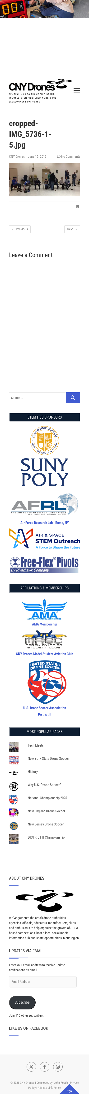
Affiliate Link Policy (49, 1087)
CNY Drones (17, 156)
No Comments (70, 156)
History (33, 772)
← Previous (20, 229)
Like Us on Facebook (28, 1028)
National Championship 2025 (47, 798)
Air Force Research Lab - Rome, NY (44, 523)
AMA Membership (44, 624)
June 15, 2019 (37, 156)
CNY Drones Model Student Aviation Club (44, 654)
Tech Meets (36, 745)
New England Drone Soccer (46, 811)
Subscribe (22, 1002)
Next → (72, 229)
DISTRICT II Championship (46, 837)
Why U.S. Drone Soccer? (44, 785)
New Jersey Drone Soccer (46, 824)
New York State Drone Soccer (48, 758)
